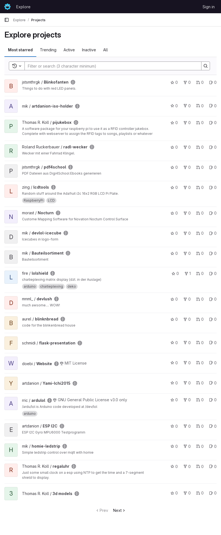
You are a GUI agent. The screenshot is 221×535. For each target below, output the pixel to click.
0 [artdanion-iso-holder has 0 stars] (174, 105)
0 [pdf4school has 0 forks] (187, 167)
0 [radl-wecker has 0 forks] (187, 147)
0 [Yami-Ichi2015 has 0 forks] (187, 383)
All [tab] (105, 49)
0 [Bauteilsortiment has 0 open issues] (213, 253)
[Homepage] (7, 6)
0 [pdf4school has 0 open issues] (213, 167)
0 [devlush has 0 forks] (187, 299)
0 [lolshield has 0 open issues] (213, 273)
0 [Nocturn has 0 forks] (187, 213)
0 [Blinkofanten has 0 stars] (174, 82)
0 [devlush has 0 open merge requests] (200, 299)
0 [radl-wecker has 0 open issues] (213, 147)
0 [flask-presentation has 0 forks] (187, 342)
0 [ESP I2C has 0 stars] (174, 426)
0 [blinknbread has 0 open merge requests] (200, 319)
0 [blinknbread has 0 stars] (174, 319)
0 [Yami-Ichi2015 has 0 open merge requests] (200, 383)
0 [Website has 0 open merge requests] (200, 362)
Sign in (209, 6)
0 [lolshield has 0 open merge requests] (200, 273)
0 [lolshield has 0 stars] (175, 273)
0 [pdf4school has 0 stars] (174, 167)
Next (119, 510)
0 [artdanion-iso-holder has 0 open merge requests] (200, 105)
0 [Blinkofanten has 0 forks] (187, 82)
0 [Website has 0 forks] (187, 362)
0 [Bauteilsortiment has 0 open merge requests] (200, 253)
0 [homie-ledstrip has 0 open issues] (213, 446)
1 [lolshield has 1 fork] (187, 273)
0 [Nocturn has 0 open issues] (213, 213)
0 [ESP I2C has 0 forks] (187, 426)
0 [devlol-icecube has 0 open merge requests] (200, 233)
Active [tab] (69, 49)
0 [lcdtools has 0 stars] (174, 187)
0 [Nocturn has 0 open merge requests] (200, 213)
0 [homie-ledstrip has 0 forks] (187, 446)
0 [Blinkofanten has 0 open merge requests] (200, 82)
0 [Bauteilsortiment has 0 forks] (187, 253)
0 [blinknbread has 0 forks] (187, 319)
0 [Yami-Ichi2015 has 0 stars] (174, 383)
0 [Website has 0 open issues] (213, 362)
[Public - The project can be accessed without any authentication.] (73, 82)
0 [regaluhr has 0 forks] (187, 466)
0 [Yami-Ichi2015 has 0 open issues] (213, 383)
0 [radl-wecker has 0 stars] (174, 147)
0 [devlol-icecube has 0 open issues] (213, 233)
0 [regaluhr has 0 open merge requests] (200, 466)
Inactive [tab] (89, 49)
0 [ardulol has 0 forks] (187, 399)
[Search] (110, 66)
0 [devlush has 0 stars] (174, 299)
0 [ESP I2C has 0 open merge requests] (200, 426)
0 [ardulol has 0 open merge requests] (200, 399)
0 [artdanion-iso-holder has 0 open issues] (213, 105)
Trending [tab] (48, 49)
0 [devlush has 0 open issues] (213, 299)
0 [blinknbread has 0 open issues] (213, 319)
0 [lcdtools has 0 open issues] (213, 187)
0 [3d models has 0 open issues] (213, 493)
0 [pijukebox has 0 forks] (187, 122)
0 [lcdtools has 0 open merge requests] (200, 187)
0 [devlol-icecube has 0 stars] (174, 233)
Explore (23, 6)
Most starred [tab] (20, 49)
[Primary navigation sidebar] (6, 19)
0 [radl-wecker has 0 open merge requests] (200, 147)
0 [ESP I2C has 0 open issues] (213, 426)
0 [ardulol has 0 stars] (174, 399)
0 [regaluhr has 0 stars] (174, 466)
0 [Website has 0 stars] (174, 362)
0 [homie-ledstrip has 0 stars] (174, 446)
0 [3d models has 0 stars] (174, 493)
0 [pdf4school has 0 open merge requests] (200, 167)
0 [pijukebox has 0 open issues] (213, 122)
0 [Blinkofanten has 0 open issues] (213, 82)
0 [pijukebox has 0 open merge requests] (200, 122)
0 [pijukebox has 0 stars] (174, 122)
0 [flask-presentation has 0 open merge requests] (200, 342)
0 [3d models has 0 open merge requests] (200, 493)
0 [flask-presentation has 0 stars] (174, 342)
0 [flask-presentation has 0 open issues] (213, 342)
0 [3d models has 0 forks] (187, 493)
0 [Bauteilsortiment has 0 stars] (174, 253)
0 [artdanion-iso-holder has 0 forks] (187, 105)
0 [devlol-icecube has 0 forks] (187, 233)
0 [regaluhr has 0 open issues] (213, 466)
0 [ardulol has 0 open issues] (213, 399)
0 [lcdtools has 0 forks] (187, 187)
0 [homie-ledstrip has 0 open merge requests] (200, 446)
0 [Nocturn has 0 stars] (174, 213)
